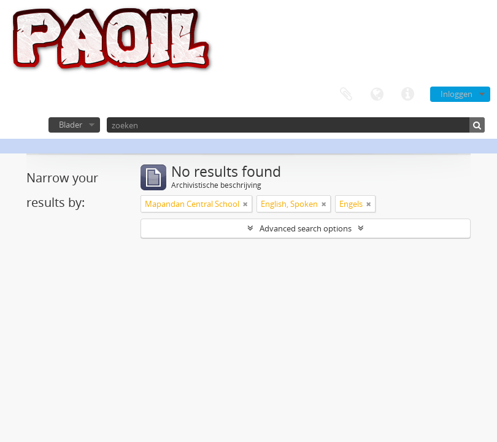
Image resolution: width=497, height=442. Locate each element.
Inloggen (456, 93)
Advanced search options (306, 228)
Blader (70, 124)
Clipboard (346, 94)
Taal (376, 94)
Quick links (407, 94)
